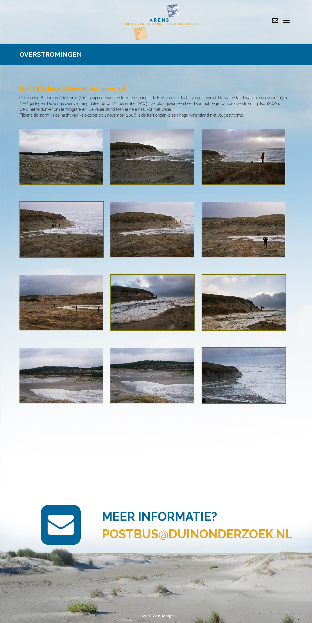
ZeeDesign (163, 616)
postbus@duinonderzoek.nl (197, 534)
